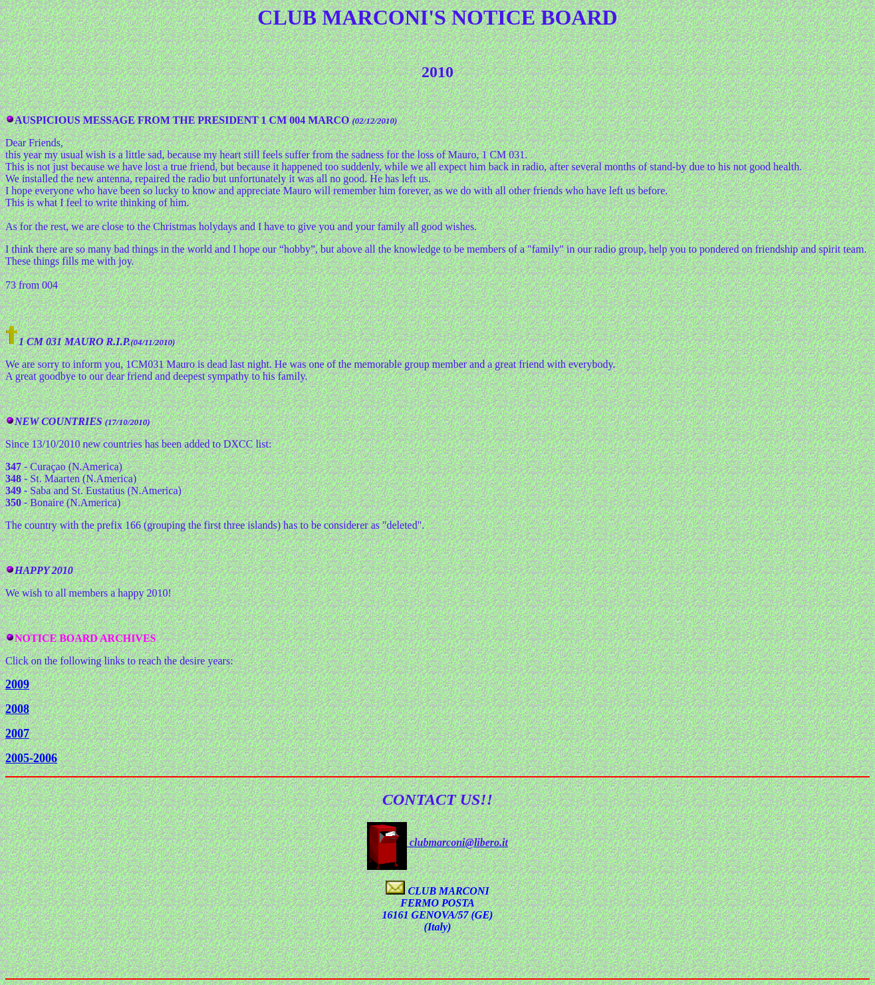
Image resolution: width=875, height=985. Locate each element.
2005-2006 (31, 758)
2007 (17, 733)
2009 (17, 684)
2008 (17, 709)
